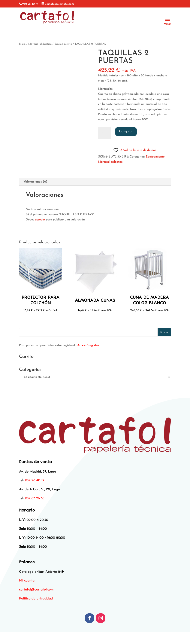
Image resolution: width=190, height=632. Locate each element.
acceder (40, 219)
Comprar (126, 131)
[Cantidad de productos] (104, 133)
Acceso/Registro (88, 345)
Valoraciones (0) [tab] (35, 181)
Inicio (22, 44)
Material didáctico (40, 44)
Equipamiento (63, 44)
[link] (36, 589)
